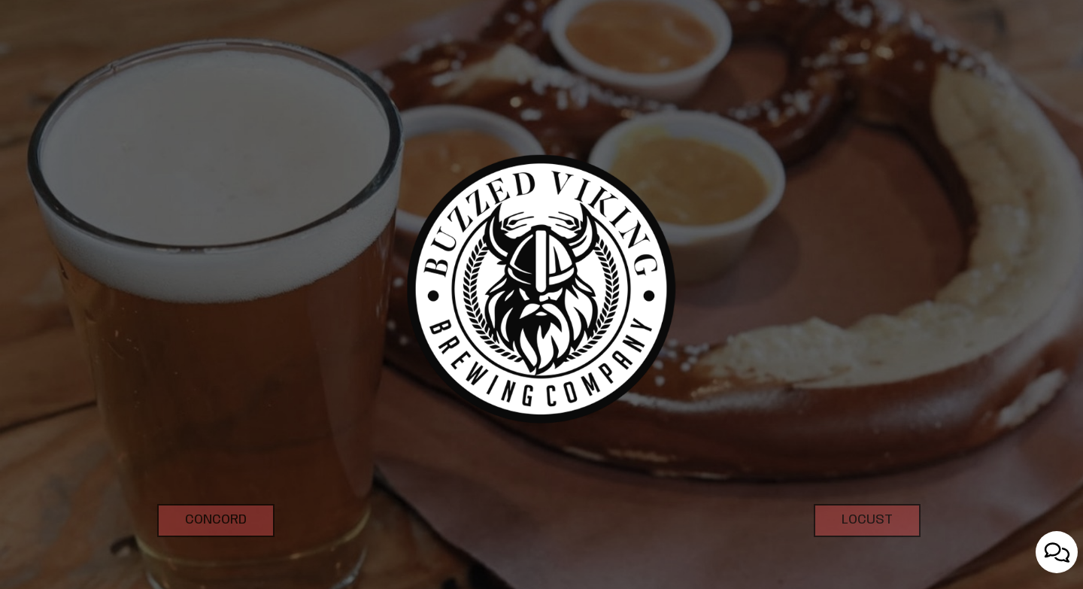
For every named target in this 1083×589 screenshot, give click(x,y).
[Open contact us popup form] (1057, 552)
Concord (202, 556)
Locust (853, 556)
